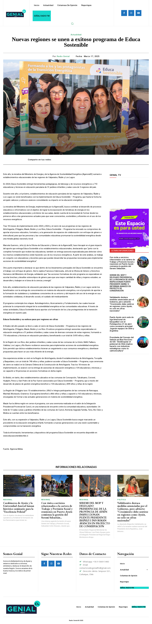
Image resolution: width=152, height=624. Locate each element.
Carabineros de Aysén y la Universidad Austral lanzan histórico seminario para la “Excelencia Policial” (18, 507)
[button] (72, 23)
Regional (7, 499)
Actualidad (76, 34)
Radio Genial (63, 56)
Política (121, 499)
